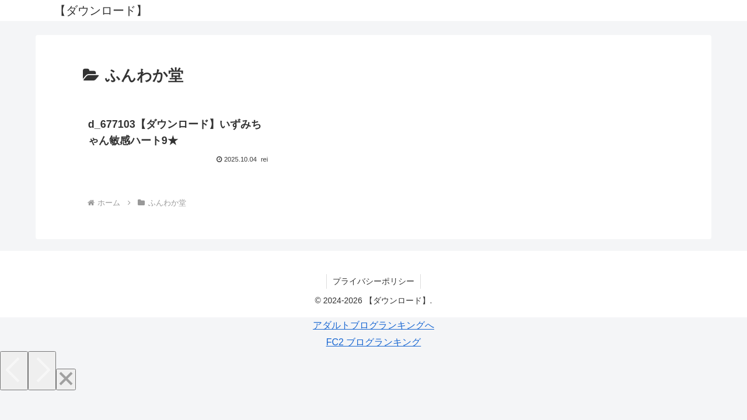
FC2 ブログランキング (373, 342)
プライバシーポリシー (373, 281)
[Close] (66, 379)
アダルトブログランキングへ (373, 325)
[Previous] (14, 370)
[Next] (42, 370)
